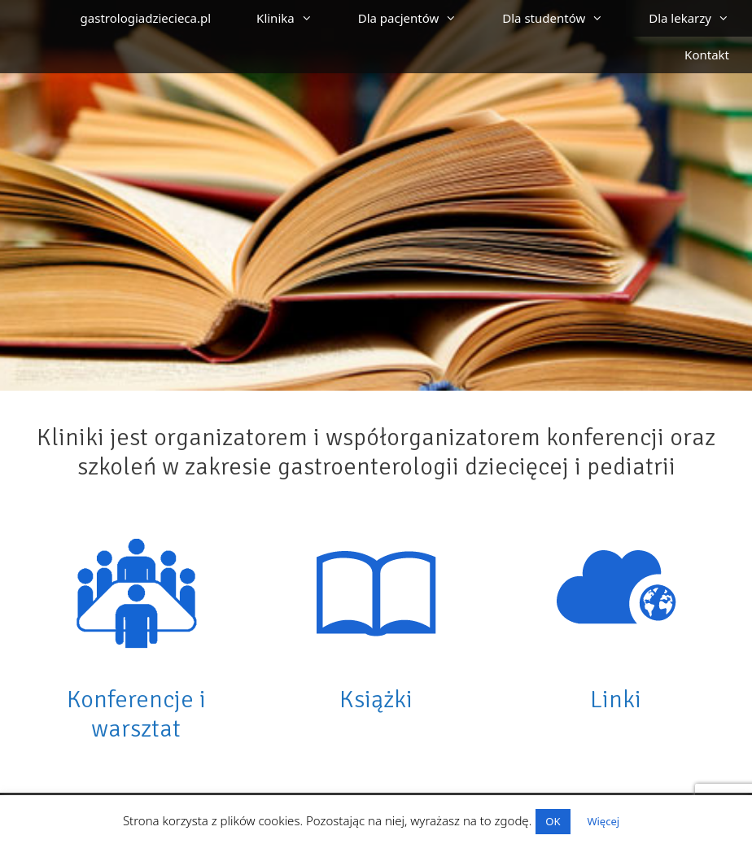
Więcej (603, 821)
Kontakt (706, 54)
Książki (376, 699)
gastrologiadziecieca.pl (146, 18)
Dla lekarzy (700, 18)
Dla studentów (564, 18)
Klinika (295, 18)
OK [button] (552, 821)
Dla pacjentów (419, 18)
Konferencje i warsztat (136, 714)
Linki (615, 699)
